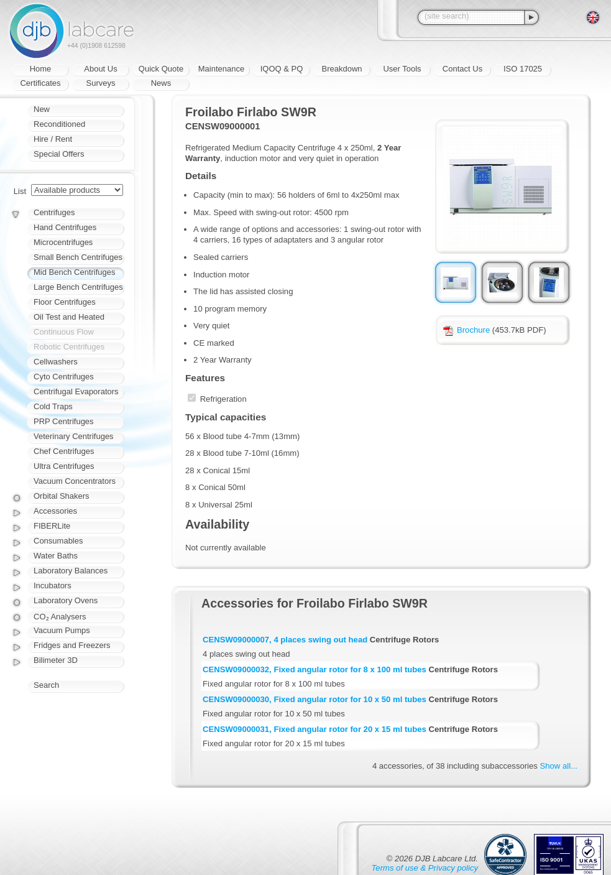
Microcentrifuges (63, 242)
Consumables (58, 540)
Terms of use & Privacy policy (425, 868)
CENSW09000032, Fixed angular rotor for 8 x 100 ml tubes (314, 669)
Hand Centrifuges (65, 227)
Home (41, 68)
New (42, 109)
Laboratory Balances (71, 570)
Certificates (40, 83)
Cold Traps (53, 406)
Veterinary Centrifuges (74, 436)
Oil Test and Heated (69, 317)
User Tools (402, 68)
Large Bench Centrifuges (78, 287)
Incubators (52, 585)
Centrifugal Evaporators (76, 391)
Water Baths (56, 555)
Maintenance (221, 68)
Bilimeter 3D (56, 660)
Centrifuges (54, 212)
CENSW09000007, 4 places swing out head (285, 639)
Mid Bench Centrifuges (75, 272)
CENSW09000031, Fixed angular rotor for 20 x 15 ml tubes (314, 729)
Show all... (558, 766)
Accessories (55, 511)
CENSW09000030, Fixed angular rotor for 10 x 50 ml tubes (314, 699)
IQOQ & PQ (281, 68)
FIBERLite (52, 525)
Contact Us (462, 68)
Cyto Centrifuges (64, 376)
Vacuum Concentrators (75, 481)
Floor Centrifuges (65, 302)
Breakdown (341, 68)
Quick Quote (161, 68)
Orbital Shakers (62, 496)
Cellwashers (56, 361)
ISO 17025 (522, 68)
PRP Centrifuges (64, 421)
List (20, 191)
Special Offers (59, 154)
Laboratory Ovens (66, 600)
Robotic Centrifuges (69, 346)
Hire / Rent (53, 139)
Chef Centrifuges (64, 451)
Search (46, 685)
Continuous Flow (64, 331)
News (161, 83)
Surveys (101, 83)
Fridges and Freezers (72, 645)
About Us (100, 68)
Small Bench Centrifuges (78, 257)
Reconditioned (59, 124)
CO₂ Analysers (60, 616)
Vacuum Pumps (62, 630)
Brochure (466, 330)
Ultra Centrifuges (64, 466)
